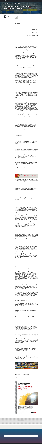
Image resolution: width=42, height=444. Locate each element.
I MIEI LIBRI (5, 3)
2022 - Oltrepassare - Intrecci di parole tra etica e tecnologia (14, 3)
